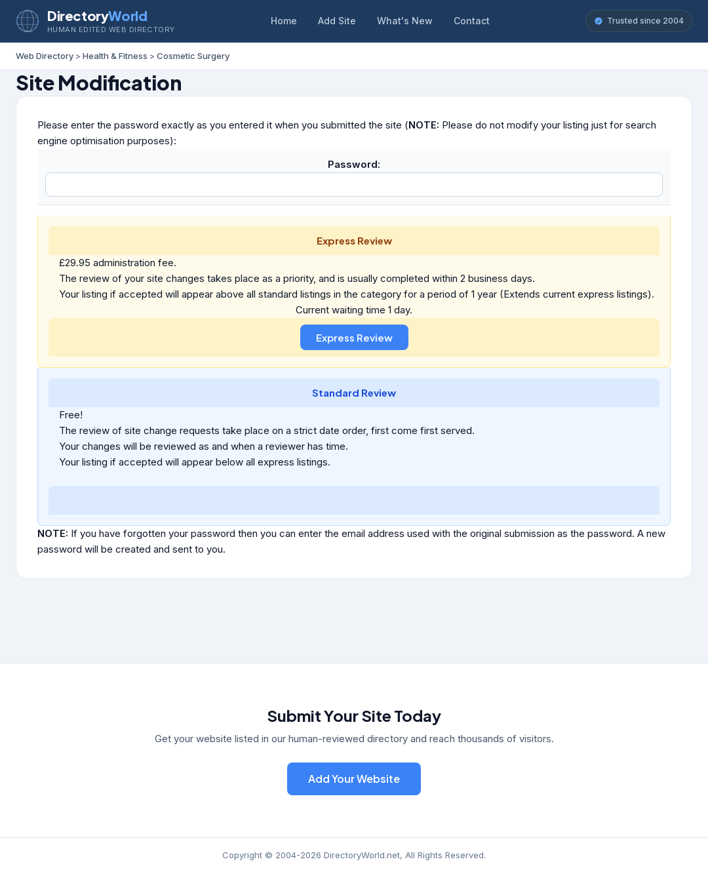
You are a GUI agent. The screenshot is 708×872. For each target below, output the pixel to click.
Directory (97, 15)
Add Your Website (354, 778)
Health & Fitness (115, 55)
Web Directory (44, 55)
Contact (472, 20)
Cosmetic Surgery (193, 55)
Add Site (337, 20)
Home (284, 20)
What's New (405, 20)
